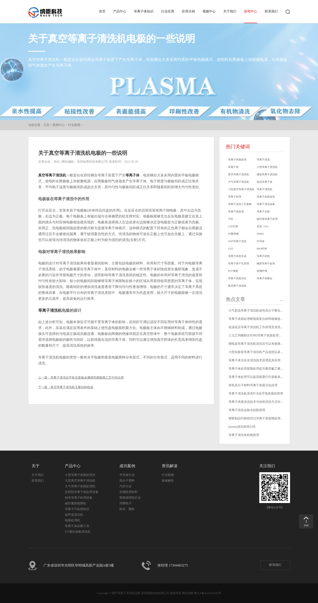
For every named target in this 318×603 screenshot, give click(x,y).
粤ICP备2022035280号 (207, 593)
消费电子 (125, 503)
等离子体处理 (236, 211)
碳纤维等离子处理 (267, 219)
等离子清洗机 (50, 310)
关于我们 (229, 11)
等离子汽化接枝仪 (77, 509)
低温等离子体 (264, 181)
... (281, 299)
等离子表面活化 (237, 278)
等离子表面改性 (266, 196)
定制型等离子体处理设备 (81, 492)
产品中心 (119, 11)
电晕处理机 (72, 520)
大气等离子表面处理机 (80, 486)
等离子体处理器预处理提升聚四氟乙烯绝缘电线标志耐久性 (268, 368)
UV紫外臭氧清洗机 (78, 531)
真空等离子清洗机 (52, 175)
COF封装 (233, 226)
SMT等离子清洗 (237, 241)
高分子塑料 (127, 480)
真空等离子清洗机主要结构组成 (71, 387)
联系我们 (271, 11)
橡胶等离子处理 (266, 263)
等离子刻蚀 (263, 256)
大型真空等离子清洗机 (80, 480)
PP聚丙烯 (233, 233)
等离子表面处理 (237, 159)
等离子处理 (234, 196)
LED (230, 248)
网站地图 (187, 593)
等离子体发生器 (237, 256)
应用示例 (188, 11)
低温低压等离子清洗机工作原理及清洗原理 (258, 327)
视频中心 (209, 11)
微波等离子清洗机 (267, 174)
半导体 (261, 241)
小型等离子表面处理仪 (80, 475)
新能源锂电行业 (130, 497)
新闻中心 (250, 11)
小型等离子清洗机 (267, 167)
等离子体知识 (143, 11)
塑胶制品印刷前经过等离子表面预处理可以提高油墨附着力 (268, 418)
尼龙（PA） (263, 226)
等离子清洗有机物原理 (244, 435)
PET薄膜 (233, 270)
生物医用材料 (128, 492)
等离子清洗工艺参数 (240, 204)
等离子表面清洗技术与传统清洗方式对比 (256, 401)
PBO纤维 (262, 248)
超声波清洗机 (74, 514)
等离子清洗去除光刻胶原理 (247, 410)
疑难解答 (168, 480)
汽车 (230, 219)
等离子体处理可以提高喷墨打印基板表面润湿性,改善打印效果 (270, 377)
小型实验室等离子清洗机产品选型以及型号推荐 (261, 352)
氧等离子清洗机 (237, 285)
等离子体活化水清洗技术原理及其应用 (254, 360)
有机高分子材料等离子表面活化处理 (253, 385)
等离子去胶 (263, 211)
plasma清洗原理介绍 (242, 426)
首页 (102, 11)
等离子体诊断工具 (77, 526)
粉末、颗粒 (127, 509)
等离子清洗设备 (266, 204)
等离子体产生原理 (238, 263)
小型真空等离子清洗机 (241, 189)
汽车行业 (125, 486)
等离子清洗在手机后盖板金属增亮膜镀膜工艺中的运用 (87, 377)
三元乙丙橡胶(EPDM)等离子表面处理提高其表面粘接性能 (267, 335)
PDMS (260, 233)
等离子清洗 (263, 159)
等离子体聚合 (264, 278)
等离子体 (132, 175)
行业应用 (167, 11)
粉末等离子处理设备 (78, 497)
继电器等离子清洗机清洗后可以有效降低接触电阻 (262, 343)
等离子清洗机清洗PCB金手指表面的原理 (256, 393)
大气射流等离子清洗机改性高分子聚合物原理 (259, 310)
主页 (46, 125)
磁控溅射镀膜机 (75, 503)
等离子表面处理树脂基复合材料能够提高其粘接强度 (264, 318)
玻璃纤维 (262, 270)
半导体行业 (127, 475)
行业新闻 (74, 125)
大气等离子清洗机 (238, 181)
